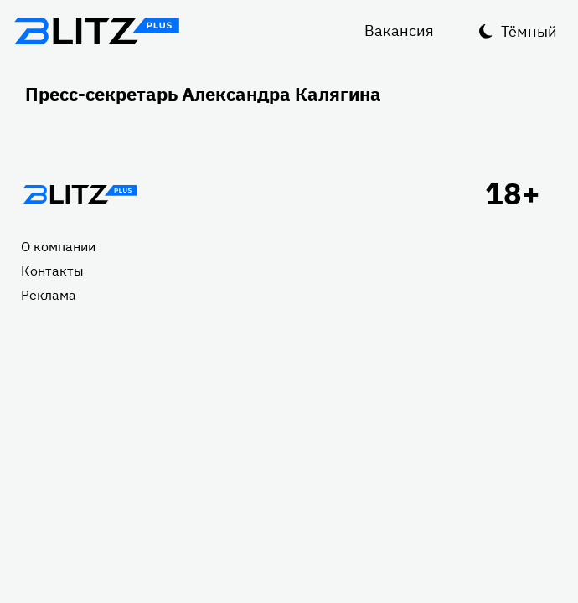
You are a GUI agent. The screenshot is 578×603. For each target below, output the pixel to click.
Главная (79, 194)
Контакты (52, 270)
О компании (58, 246)
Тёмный (529, 31)
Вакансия (399, 30)
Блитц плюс (96, 31)
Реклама (48, 294)
